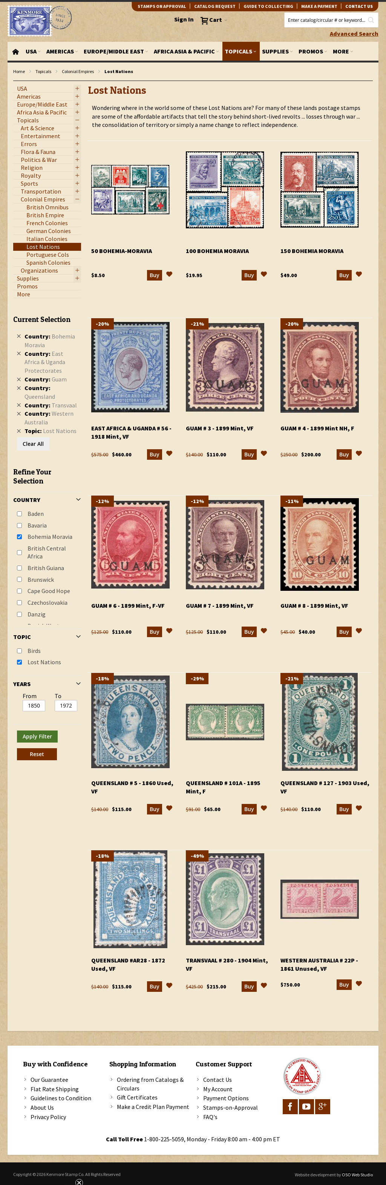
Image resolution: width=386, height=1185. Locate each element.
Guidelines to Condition (61, 1098)
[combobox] (331, 19)
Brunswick (41, 579)
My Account (218, 1089)
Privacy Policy (48, 1117)
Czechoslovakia (47, 602)
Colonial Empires (78, 71)
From (30, 696)
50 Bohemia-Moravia (121, 251)
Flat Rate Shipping (55, 1089)
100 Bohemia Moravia (217, 251)
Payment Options (226, 1098)
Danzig (37, 614)
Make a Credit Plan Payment (153, 1106)
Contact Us (217, 1079)
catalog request (215, 6)
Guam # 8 (314, 605)
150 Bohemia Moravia (311, 251)
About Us (42, 1107)
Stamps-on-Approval (230, 1107)
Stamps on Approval (162, 6)
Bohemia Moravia (50, 536)
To (58, 696)
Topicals (43, 71)
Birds (34, 650)
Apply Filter (37, 736)
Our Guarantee (49, 1079)
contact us (359, 6)
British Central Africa (47, 552)
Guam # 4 (317, 428)
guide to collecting (268, 6)
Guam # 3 (220, 428)
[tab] (47, 535)
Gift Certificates (137, 1097)
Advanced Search (354, 33)
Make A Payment (319, 6)
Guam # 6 (128, 605)
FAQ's (210, 1117)
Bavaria (37, 525)
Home (19, 71)
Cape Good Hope (49, 591)
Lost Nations (44, 662)
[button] (169, 275)
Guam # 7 (220, 605)
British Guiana (46, 568)
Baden (36, 513)
